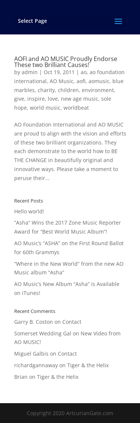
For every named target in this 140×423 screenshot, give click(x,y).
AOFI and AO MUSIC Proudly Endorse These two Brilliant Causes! (65, 62)
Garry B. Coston (33, 321)
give (19, 98)
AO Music (62, 81)
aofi (81, 81)
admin (30, 72)
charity (46, 90)
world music (45, 107)
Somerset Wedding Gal (42, 333)
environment (98, 90)
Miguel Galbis (31, 353)
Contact (71, 321)
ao (84, 72)
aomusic (98, 81)
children (68, 90)
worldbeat (76, 107)
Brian (21, 376)
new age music (79, 98)
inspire (36, 98)
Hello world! (29, 211)
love (53, 98)
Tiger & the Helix (88, 365)
